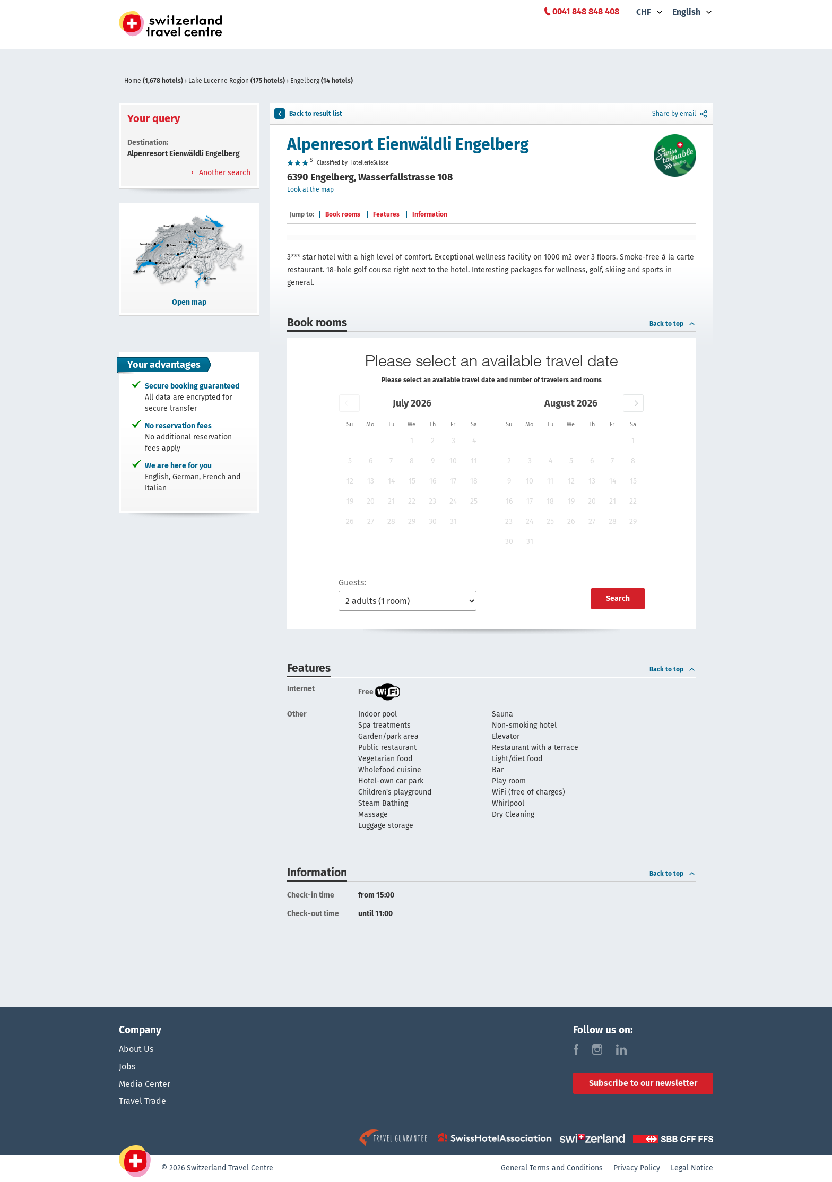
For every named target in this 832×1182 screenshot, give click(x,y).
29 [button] (411, 521)
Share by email (680, 113)
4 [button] (474, 440)
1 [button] (411, 440)
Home (154, 80)
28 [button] (391, 521)
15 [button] (412, 481)
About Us (136, 1049)
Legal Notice (692, 1169)
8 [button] (412, 460)
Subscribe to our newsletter (643, 1083)
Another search (223, 172)
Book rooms (342, 214)
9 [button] (433, 460)
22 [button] (411, 501)
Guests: (352, 582)
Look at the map (310, 189)
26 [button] (349, 521)
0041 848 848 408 (585, 11)
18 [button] (474, 481)
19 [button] (349, 501)
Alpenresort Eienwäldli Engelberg (408, 144)
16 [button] (432, 481)
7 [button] (391, 460)
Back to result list (308, 113)
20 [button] (371, 501)
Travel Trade (142, 1103)
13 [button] (370, 481)
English (686, 12)
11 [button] (474, 460)
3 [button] (453, 440)
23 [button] (432, 501)
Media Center (144, 1085)
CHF (643, 12)
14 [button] (391, 481)
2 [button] (433, 440)
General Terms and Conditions (552, 1169)
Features (386, 214)
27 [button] (370, 521)
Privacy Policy (636, 1169)
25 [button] (474, 501)
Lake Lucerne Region (237, 80)
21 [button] (391, 501)
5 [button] (350, 460)
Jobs (127, 1067)
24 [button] (453, 501)
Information (429, 214)
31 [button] (453, 521)
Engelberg (321, 80)
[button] (349, 403)
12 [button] (349, 481)
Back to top (672, 324)
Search (618, 598)
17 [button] (453, 481)
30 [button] (433, 521)
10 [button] (453, 460)
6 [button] (370, 460)
